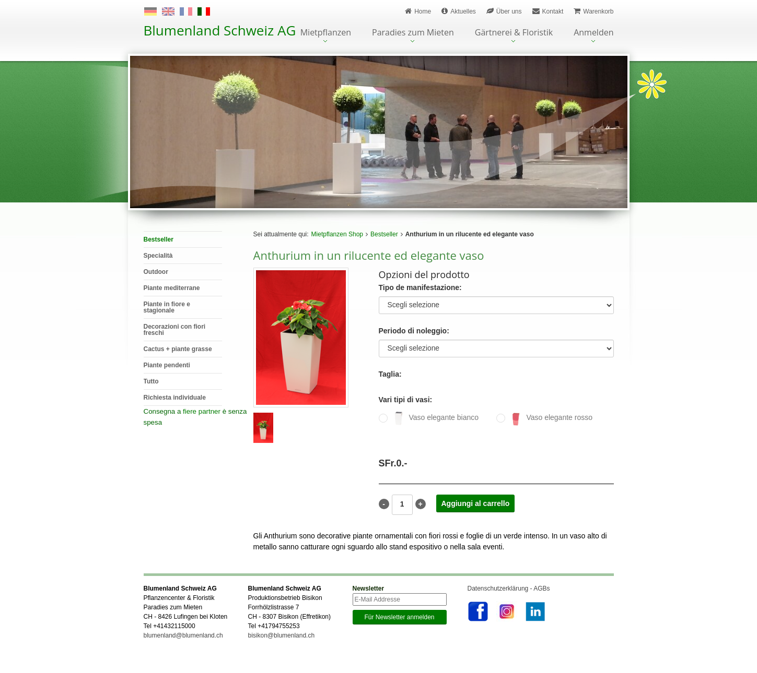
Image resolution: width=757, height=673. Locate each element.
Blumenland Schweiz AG (220, 30)
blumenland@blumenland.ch (183, 650)
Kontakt (548, 11)
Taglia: (390, 374)
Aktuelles (458, 11)
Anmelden (593, 33)
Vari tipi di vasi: (406, 400)
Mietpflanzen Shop (337, 234)
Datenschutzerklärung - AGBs (509, 603)
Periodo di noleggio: (414, 331)
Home (418, 11)
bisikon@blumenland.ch (281, 650)
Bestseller (384, 234)
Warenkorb (593, 11)
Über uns (504, 11)
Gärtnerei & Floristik (514, 33)
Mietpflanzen (325, 33)
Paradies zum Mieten (413, 33)
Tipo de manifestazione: (420, 288)
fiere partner (201, 411)
